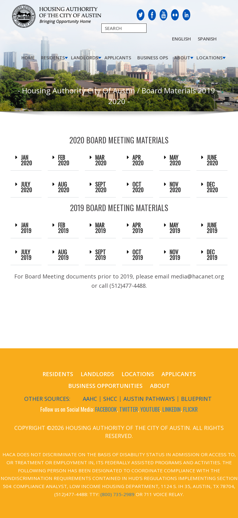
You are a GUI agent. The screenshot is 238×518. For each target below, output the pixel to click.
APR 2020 (137, 160)
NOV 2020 (175, 187)
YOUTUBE (150, 409)
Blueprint (196, 398)
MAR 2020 (100, 160)
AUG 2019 (63, 254)
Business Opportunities (105, 385)
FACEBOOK (106, 409)
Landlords (84, 58)
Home (28, 58)
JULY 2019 (26, 254)
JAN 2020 (26, 160)
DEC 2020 (212, 187)
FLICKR (190, 409)
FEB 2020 (63, 160)
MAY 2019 (175, 228)
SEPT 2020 (100, 187)
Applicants (117, 58)
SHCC (110, 398)
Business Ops (152, 58)
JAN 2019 (26, 228)
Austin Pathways (149, 398)
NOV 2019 (175, 254)
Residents (53, 58)
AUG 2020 (63, 187)
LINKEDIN (171, 409)
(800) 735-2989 (117, 494)
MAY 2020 (175, 160)
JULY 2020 (26, 187)
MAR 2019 (100, 228)
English (181, 39)
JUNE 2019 (212, 228)
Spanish (207, 39)
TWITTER (128, 409)
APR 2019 (137, 228)
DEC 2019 (212, 254)
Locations (209, 58)
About (182, 58)
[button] (26, 160)
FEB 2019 (63, 228)
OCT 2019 (137, 254)
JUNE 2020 (212, 160)
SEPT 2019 (100, 254)
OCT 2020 (137, 187)
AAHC (90, 398)
